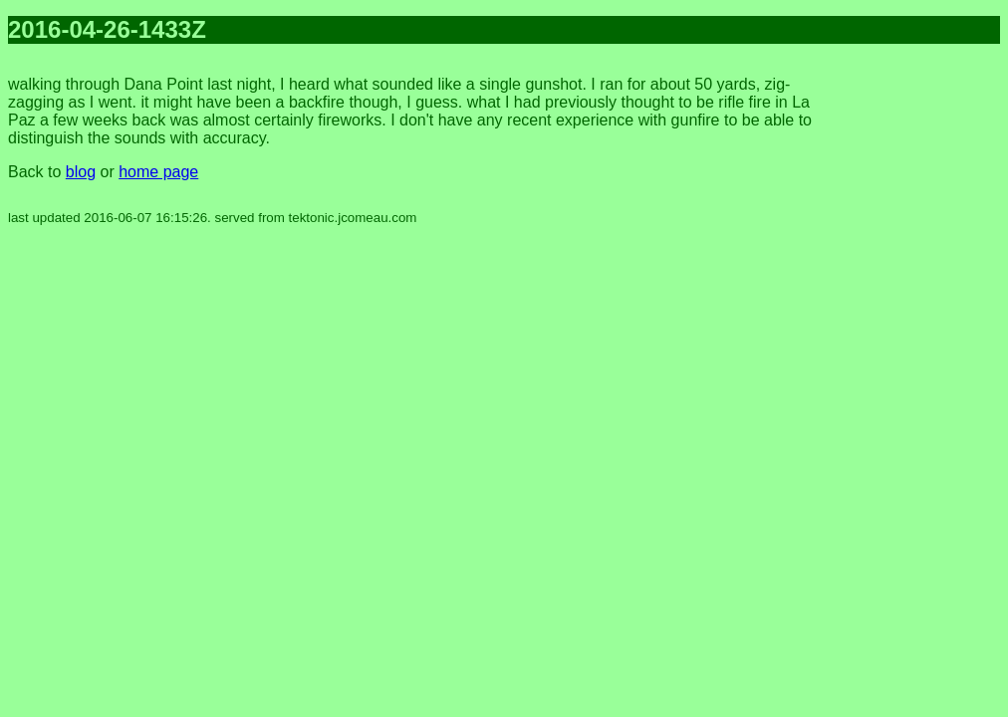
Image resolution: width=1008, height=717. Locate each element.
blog (81, 171)
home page (158, 171)
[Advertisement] (920, 358)
